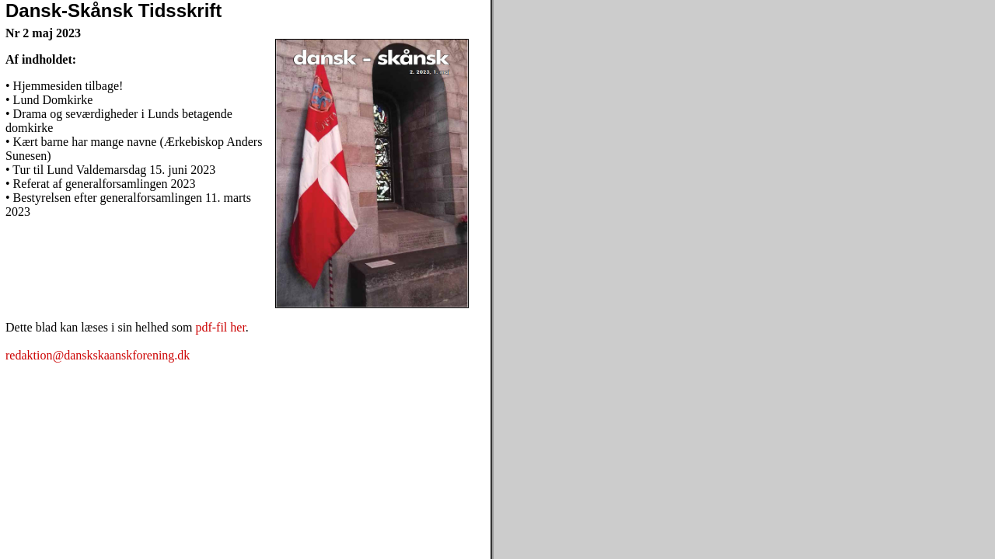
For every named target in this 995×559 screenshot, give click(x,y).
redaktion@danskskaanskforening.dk (97, 355)
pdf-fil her (220, 327)
